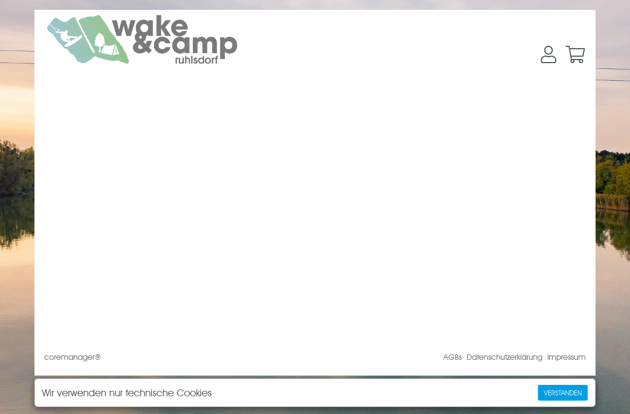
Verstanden (563, 393)
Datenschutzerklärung (504, 357)
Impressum (566, 357)
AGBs (452, 357)
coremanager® (72, 357)
